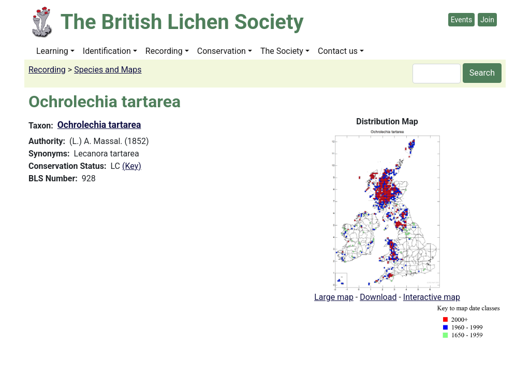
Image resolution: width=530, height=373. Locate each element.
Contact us (338, 51)
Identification (107, 51)
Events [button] (461, 20)
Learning (52, 51)
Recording (164, 51)
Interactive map (431, 297)
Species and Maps (107, 70)
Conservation (221, 51)
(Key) (131, 166)
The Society (281, 51)
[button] (387, 209)
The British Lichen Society (182, 22)
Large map (334, 297)
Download (378, 297)
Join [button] (487, 20)
